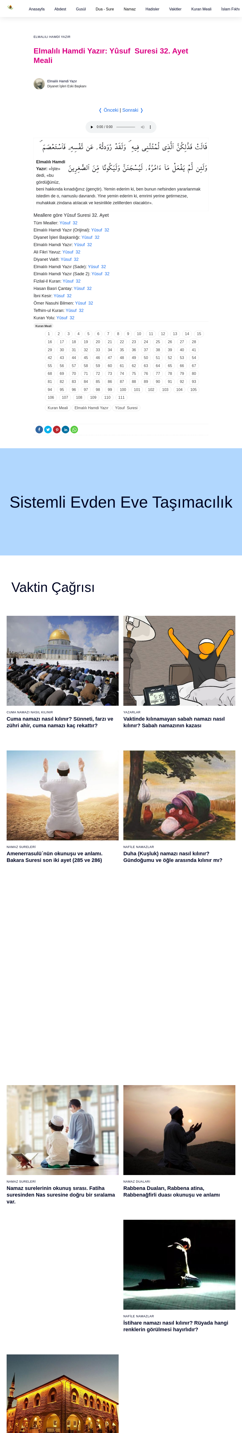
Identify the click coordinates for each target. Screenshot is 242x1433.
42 (50, 358)
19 (86, 342)
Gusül (81, 9)
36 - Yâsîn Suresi (108, 1209)
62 (134, 366)
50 (146, 358)
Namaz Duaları (136, 826)
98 (98, 390)
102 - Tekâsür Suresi (167, 1288)
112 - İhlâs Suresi (165, 1371)
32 (86, 350)
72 (98, 374)
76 (146, 374)
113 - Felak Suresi (166, 1379)
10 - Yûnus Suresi (51, 1151)
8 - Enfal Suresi (49, 1134)
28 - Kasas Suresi (108, 1142)
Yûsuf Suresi (126, 408)
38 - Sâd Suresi (106, 1225)
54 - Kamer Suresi (166, 1200)
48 (122, 358)
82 (62, 382)
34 (110, 350)
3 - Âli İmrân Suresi (52, 1093)
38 (158, 350)
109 (93, 397)
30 (62, 350)
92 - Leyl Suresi (107, 1362)
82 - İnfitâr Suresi (108, 1280)
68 (50, 374)
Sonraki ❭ (132, 110)
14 (187, 334)
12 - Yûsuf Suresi (51, 1167)
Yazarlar (132, 712)
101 (137, 390)
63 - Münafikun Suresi (54, 1280)
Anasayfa (37, 9)
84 (86, 382)
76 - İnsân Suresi (51, 1387)
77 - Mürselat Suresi (109, 1238)
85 (98, 382)
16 (50, 342)
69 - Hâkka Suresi (51, 1329)
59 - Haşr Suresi (50, 1246)
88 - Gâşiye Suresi (109, 1329)
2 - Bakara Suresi (51, 1084)
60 (110, 366)
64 (158, 366)
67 (194, 366)
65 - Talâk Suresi (50, 1296)
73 (110, 374)
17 (62, 342)
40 (182, 350)
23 (134, 342)
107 (65, 397)
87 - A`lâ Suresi (106, 1321)
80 (194, 374)
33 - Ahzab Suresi (108, 1184)
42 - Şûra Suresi (164, 1101)
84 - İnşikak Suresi (109, 1296)
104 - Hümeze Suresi (168, 1304)
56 (62, 366)
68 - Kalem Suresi (51, 1321)
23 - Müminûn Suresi (110, 1101)
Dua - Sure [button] (105, 9)
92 (182, 382)
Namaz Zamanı (223, 1424)
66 (182, 366)
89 (146, 382)
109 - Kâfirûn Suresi (167, 1346)
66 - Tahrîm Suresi (52, 1304)
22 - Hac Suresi (106, 1093)
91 (170, 382)
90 (158, 382)
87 (122, 382)
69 (62, 374)
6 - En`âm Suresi (51, 1117)
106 (51, 397)
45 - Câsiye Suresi (166, 1126)
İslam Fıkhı (230, 9)
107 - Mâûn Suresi (166, 1329)
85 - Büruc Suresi (107, 1304)
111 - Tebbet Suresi (167, 1362)
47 (110, 358)
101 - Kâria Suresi (165, 1280)
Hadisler (153, 9)
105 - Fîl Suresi (163, 1313)
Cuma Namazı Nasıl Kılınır (30, 712)
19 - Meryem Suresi (53, 1225)
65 (170, 366)
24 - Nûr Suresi (106, 1109)
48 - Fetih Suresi (164, 1151)
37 (146, 350)
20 (98, 342)
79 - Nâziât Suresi (108, 1255)
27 (182, 342)
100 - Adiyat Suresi (166, 1271)
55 (50, 366)
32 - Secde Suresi (108, 1175)
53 (182, 358)
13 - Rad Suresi (50, 1175)
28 (194, 342)
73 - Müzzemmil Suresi (55, 1362)
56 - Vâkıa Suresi (165, 1217)
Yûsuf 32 (69, 223)
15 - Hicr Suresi (49, 1192)
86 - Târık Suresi (107, 1313)
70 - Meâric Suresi (51, 1338)
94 (50, 390)
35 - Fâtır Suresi (107, 1200)
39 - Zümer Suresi (165, 1076)
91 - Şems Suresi (108, 1354)
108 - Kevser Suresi (167, 1338)
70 (74, 374)
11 (151, 334)
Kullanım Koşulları (141, 1424)
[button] (37, 9)
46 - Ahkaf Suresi (164, 1134)
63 (146, 366)
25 (158, 342)
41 (194, 350)
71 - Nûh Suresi (50, 1346)
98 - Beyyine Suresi (167, 1255)
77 (158, 374)
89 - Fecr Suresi (107, 1338)
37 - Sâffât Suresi (108, 1217)
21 (110, 342)
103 (165, 390)
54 (194, 358)
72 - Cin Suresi (49, 1354)
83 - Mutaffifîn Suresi (110, 1288)
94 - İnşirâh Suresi (108, 1379)
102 (151, 390)
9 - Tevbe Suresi (50, 1142)
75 (134, 374)
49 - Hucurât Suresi (167, 1159)
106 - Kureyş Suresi (167, 1321)
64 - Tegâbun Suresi (53, 1288)
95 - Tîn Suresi (106, 1387)
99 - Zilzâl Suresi (164, 1263)
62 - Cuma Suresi (51, 1271)
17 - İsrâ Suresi (49, 1209)
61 (122, 366)
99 (110, 390)
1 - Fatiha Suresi (50, 1076)
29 (50, 350)
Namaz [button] (130, 9)
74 (122, 374)
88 (134, 382)
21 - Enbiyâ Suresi (109, 1084)
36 (134, 350)
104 (179, 390)
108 (79, 397)
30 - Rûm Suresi (107, 1159)
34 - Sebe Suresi (107, 1192)
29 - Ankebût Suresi (110, 1151)
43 (62, 358)
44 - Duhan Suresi (165, 1117)
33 (98, 350)
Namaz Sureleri (21, 826)
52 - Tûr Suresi (163, 1184)
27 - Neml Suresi (107, 1134)
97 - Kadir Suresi (164, 1246)
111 (121, 397)
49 (134, 358)
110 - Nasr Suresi (165, 1354)
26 (170, 342)
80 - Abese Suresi (108, 1263)
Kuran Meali (201, 9)
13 (175, 334)
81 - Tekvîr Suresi (108, 1271)
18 (74, 342)
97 (86, 390)
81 (50, 382)
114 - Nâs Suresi (164, 1387)
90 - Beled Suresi (108, 1346)
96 (74, 390)
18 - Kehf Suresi (50, 1217)
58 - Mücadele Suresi (54, 1238)
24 (146, 342)
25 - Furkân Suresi (109, 1117)
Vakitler (175, 9)
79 (182, 374)
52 (170, 358)
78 (170, 374)
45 (86, 358)
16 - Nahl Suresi (50, 1200)
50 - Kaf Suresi (163, 1167)
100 (123, 390)
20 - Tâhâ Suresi (107, 1076)
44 (74, 358)
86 (110, 382)
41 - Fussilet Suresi (166, 1093)
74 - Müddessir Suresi (54, 1371)
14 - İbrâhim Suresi (52, 1184)
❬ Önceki (108, 110)
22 (122, 342)
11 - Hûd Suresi (50, 1159)
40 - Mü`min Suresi (166, 1084)
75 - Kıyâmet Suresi (53, 1379)
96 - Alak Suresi (164, 1238)
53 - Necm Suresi (165, 1192)
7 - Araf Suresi (48, 1126)
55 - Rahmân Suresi (167, 1209)
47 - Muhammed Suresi (169, 1142)
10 (139, 334)
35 (122, 350)
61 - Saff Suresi (49, 1263)
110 (107, 397)
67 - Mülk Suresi (50, 1313)
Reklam (164, 1424)
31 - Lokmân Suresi (109, 1167)
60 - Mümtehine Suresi (54, 1255)
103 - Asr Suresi (164, 1296)
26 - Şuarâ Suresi (108, 1126)
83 (74, 382)
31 (74, 350)
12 (163, 334)
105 (193, 390)
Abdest (60, 9)
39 (170, 350)
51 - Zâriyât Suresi (166, 1175)
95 (62, 390)
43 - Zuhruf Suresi (165, 1109)
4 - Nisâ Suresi (49, 1101)
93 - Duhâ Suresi (108, 1371)
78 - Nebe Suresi (108, 1246)
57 (74, 366)
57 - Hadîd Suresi (165, 1225)
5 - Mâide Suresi (50, 1109)
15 (199, 334)
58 (86, 366)
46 (98, 358)
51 (158, 358)
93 (194, 382)
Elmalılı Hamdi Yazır (52, 37)
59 (98, 366)
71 (86, 374)
